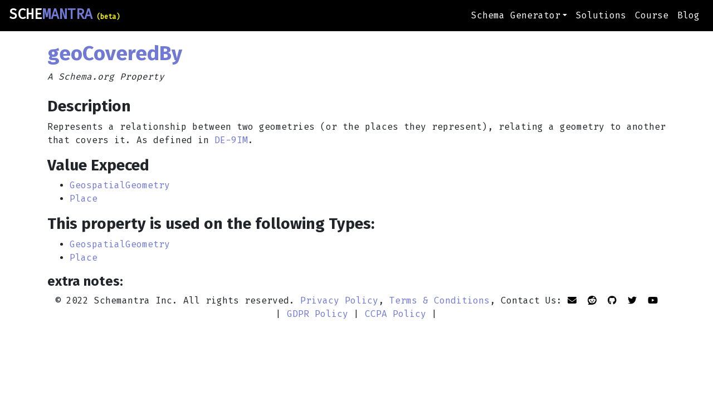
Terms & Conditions (439, 300)
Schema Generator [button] (515, 15)
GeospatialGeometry (120, 185)
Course (651, 15)
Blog (688, 15)
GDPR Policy (317, 314)
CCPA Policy (395, 314)
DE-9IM (231, 140)
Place (83, 198)
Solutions (601, 15)
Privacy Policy (339, 300)
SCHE (64, 14)
